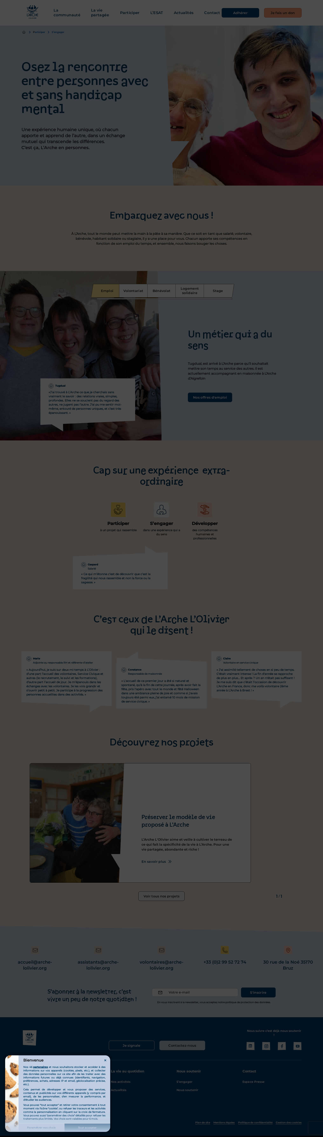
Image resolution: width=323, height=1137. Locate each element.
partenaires (40, 1067)
